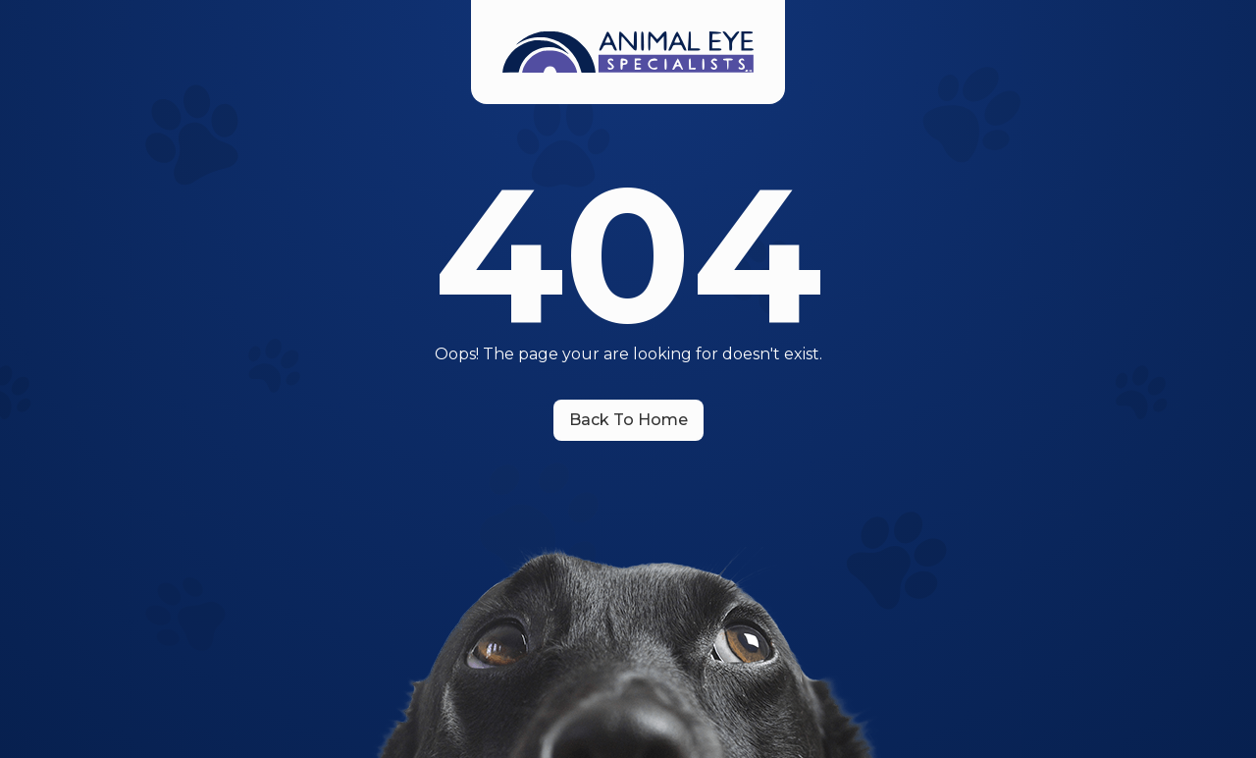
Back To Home (628, 419)
